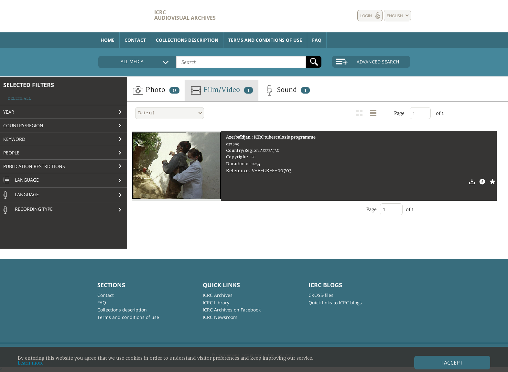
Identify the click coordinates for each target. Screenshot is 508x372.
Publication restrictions (34, 166)
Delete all (19, 98)
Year (8, 112)
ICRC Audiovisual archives (185, 15)
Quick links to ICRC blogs (335, 302)
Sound (287, 90)
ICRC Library (216, 302)
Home (107, 40)
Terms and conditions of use (265, 40)
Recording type (28, 210)
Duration (235, 163)
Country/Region (23, 125)
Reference (237, 171)
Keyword (14, 139)
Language (21, 180)
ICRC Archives (217, 295)
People (11, 153)
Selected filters (28, 85)
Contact (135, 40)
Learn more (31, 363)
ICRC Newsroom (220, 317)
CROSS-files (320, 295)
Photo (155, 90)
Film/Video (221, 90)
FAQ (316, 40)
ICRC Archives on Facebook (232, 310)
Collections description (187, 40)
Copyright (236, 157)
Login (366, 15)
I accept (452, 362)
